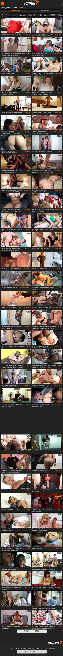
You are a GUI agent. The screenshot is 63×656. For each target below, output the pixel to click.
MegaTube (27, 131)
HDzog (59, 268)
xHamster (27, 34)
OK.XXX (28, 451)
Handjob (42, 15)
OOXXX (59, 151)
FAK (59, 365)
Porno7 (31, 3)
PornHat (27, 112)
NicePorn (27, 92)
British (32, 15)
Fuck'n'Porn (26, 326)
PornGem (58, 248)
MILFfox (58, 307)
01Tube (28, 365)
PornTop (27, 587)
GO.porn (27, 470)
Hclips (28, 229)
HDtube (28, 529)
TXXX (59, 287)
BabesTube (57, 131)
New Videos (16, 11)
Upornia (58, 229)
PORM (28, 346)
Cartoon (23, 15)
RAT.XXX (58, 529)
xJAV (59, 568)
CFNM (52, 15)
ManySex (58, 170)
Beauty (13, 15)
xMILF (28, 53)
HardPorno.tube (25, 287)
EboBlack (58, 404)
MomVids (58, 53)
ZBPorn (28, 170)
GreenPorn (27, 151)
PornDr (28, 548)
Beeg (59, 73)
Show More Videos (31, 631)
